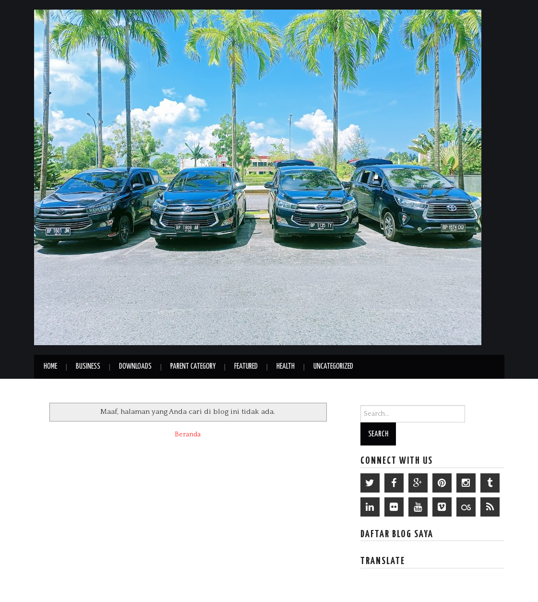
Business (88, 366)
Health (285, 366)
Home (50, 366)
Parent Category (192, 366)
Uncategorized (333, 366)
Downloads (135, 366)
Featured (246, 366)
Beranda (188, 434)
